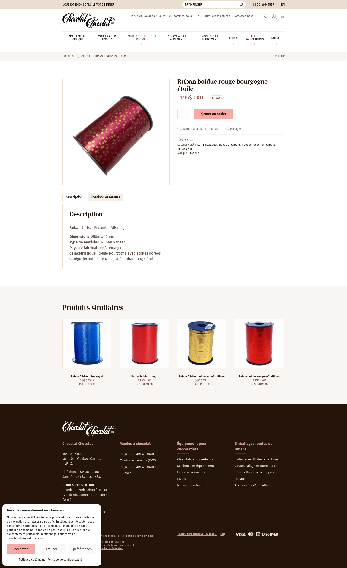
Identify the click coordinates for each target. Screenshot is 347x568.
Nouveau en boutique (193, 485)
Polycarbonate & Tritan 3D (139, 467)
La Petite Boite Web (112, 548)
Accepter (21, 549)
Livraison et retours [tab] (105, 197)
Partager (235, 129)
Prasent (194, 153)
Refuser (51, 549)
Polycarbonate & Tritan (137, 454)
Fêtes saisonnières (191, 472)
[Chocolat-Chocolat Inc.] (89, 20)
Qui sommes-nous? (181, 16)
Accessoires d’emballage (253, 485)
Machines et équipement (195, 466)
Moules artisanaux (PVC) (138, 460)
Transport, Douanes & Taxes (147, 16)
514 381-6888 (89, 472)
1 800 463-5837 (263, 4)
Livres (181, 479)
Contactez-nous (243, 16)
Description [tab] (73, 197)
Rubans (112, 56)
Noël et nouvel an (253, 144)
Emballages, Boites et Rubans (82, 56)
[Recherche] (214, 4)
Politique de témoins (32, 559)
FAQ (199, 16)
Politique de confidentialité (64, 559)
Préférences (82, 549)
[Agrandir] (115, 131)
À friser (125, 56)
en (283, 4)
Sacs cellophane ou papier (254, 472)
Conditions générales (107, 536)
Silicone (126, 473)
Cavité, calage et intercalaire (256, 466)
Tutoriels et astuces (217, 16)
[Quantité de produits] (184, 114)
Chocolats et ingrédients (195, 459)
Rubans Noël (185, 148)
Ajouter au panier (213, 114)
